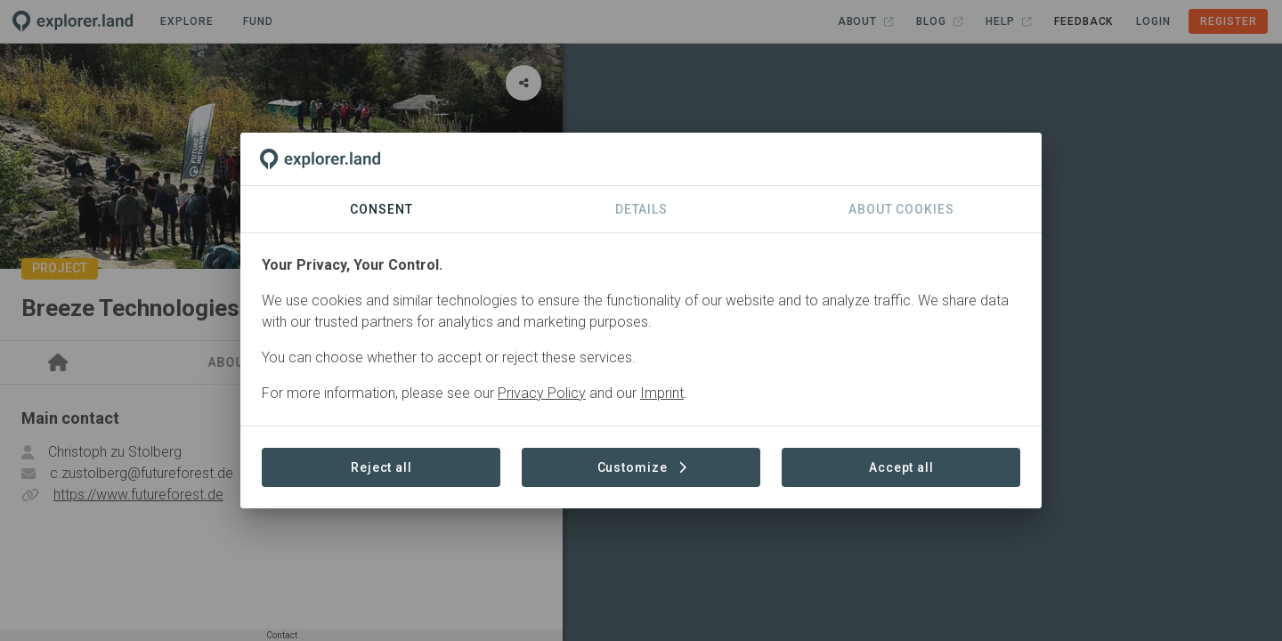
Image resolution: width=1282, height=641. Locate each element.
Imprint (662, 393)
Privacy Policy (542, 393)
